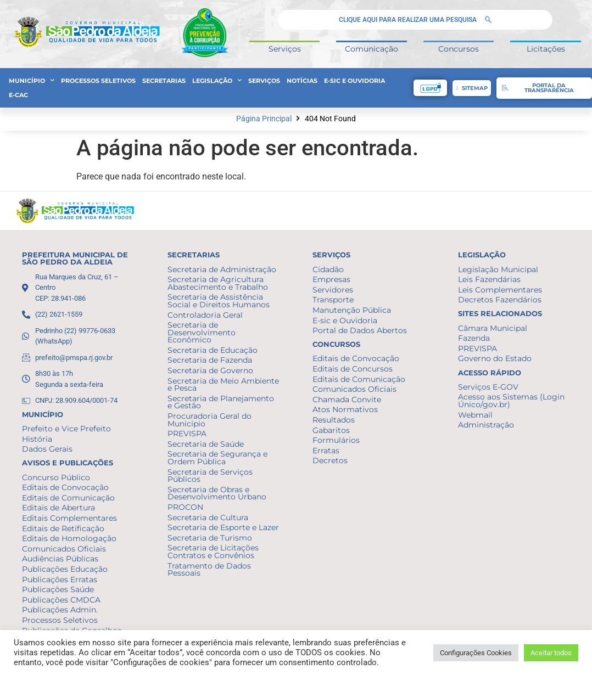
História (37, 439)
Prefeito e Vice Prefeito (66, 428)
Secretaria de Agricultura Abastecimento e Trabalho (217, 283)
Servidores (332, 289)
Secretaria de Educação (212, 350)
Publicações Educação (65, 569)
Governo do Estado (495, 358)
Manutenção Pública (351, 310)
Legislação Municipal (498, 269)
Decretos (330, 460)
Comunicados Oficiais (64, 548)
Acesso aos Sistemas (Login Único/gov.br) (511, 400)
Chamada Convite (346, 399)
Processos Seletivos (98, 81)
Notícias (302, 81)
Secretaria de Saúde (205, 444)
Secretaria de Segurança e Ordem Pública (217, 457)
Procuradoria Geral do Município (209, 420)
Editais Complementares (69, 518)
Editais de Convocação (65, 487)
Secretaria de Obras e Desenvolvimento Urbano (216, 493)
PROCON (185, 507)
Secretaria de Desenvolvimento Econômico (201, 332)
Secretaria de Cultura (207, 517)
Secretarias (164, 81)
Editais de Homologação (69, 538)
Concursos (458, 49)
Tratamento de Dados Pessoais (209, 569)
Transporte (333, 299)
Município (31, 81)
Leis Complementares (500, 289)
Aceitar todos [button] (551, 653)
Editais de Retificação (63, 528)
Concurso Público (56, 477)
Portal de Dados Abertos (359, 330)
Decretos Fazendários (499, 299)
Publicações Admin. (60, 609)
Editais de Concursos (352, 368)
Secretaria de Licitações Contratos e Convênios (213, 551)
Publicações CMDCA (61, 599)
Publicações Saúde (58, 589)
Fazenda (474, 338)
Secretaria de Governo (210, 370)
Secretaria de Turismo (209, 537)
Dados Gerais (47, 449)
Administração (486, 424)
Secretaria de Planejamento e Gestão (220, 402)
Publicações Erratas (59, 579)
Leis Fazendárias (489, 279)
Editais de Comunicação (68, 497)
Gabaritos (331, 430)
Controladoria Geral (205, 315)
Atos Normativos (345, 409)
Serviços (285, 49)
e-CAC (18, 95)
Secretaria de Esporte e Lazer (223, 527)
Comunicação (371, 49)
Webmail (475, 414)
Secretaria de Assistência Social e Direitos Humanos (218, 300)
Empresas (331, 279)
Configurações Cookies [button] (476, 653)
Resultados (333, 419)
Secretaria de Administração (221, 269)
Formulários (336, 440)
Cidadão (328, 269)
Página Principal (264, 118)
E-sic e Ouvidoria (354, 81)
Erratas (325, 450)
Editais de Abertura (58, 507)
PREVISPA (186, 433)
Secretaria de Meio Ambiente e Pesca (223, 384)
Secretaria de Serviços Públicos (210, 476)
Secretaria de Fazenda (209, 360)
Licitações (546, 49)
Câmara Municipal (492, 328)
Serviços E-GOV (488, 387)
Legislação (217, 81)
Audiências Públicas (60, 558)
